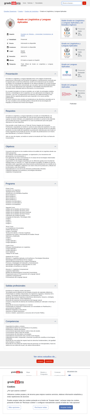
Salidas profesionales (15, 286)
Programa (10, 184)
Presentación (12, 74)
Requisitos (10, 111)
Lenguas (40, 361)
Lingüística (49, 361)
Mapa (28, 372)
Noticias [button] (30, 3)
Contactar (57, 372)
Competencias (12, 321)
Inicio (24, 3)
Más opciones (14, 407)
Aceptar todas (66, 407)
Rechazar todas (41, 407)
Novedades (39, 3)
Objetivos (10, 146)
